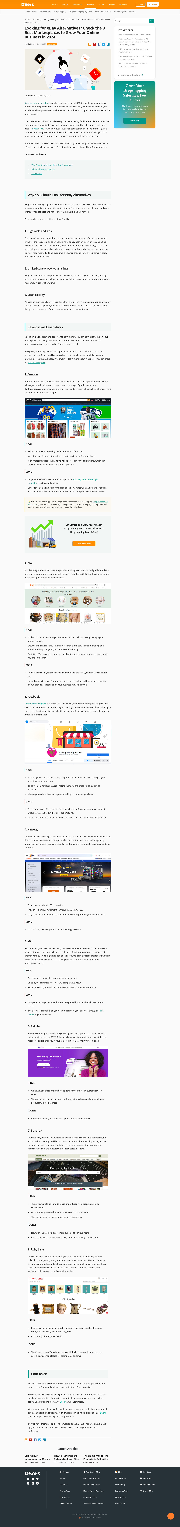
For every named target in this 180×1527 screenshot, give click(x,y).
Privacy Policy (64, 1497)
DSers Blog (36, 19)
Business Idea (45, 11)
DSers (103, 1412)
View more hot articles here (130, 75)
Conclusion (36, 173)
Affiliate (112, 4)
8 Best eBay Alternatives (43, 169)
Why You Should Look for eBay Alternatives (52, 165)
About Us (63, 1478)
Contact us (63, 1485)
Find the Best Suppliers (91, 1485)
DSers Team (29, 1462)
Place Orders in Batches (91, 1478)
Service (55, 4)
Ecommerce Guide (103, 11)
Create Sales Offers (90, 1497)
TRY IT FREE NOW (84, 543)
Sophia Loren (29, 44)
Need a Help (147, 1478)
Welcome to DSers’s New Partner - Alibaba (135, 35)
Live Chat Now (148, 1491)
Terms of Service (66, 1504)
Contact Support (149, 1485)
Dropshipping (60, 11)
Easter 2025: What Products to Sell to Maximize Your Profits (133, 65)
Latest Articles (31, 11)
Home (27, 19)
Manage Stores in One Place (93, 1491)
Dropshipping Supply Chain (80, 11)
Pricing (101, 4)
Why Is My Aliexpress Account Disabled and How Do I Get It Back (135, 57)
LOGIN (140, 4)
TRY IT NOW (135, 121)
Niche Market (120, 1504)
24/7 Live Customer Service (93, 1504)
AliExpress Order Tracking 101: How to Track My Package (133, 50)
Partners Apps (65, 1491)
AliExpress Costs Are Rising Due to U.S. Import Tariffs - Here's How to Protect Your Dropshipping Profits (135, 42)
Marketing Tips (120, 11)
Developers (123, 4)
